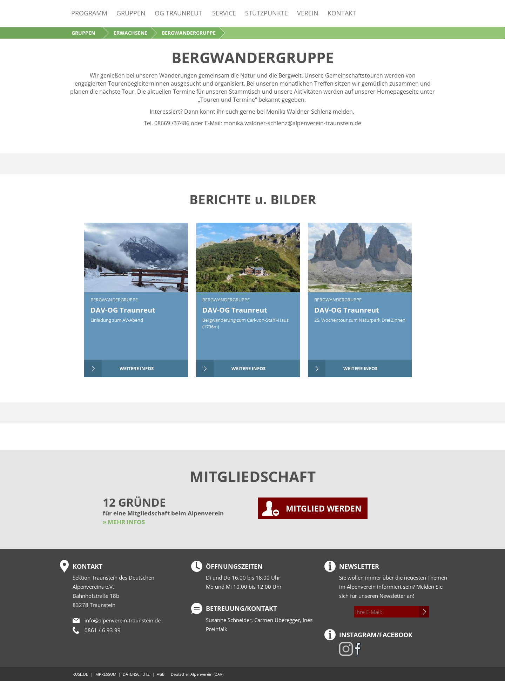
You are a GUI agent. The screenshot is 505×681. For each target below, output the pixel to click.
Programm (89, 13)
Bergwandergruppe (114, 299)
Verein (307, 13)
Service (224, 13)
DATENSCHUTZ (136, 674)
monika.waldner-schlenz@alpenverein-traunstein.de (292, 123)
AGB (160, 674)
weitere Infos (137, 368)
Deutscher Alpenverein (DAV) (197, 674)
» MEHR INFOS (124, 522)
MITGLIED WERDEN (324, 508)
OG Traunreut (178, 13)
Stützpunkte (266, 13)
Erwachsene (130, 32)
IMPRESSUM (105, 674)
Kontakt (342, 13)
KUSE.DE (80, 674)
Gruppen (131, 13)
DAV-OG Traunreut (122, 310)
